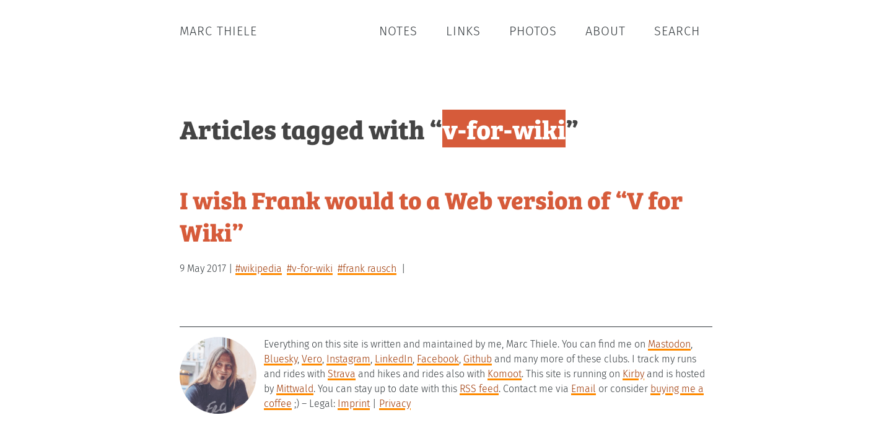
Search (677, 31)
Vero (312, 359)
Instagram (348, 359)
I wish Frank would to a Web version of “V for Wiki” (431, 215)
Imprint (354, 403)
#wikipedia (258, 268)
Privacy (395, 403)
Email (583, 389)
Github (477, 359)
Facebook (438, 359)
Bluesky (280, 359)
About (605, 31)
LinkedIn (394, 359)
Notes (398, 31)
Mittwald (294, 389)
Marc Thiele (218, 31)
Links (463, 31)
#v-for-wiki (310, 268)
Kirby (633, 374)
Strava (342, 374)
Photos (533, 31)
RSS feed (479, 389)
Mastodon (669, 344)
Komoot (505, 374)
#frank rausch (367, 268)
